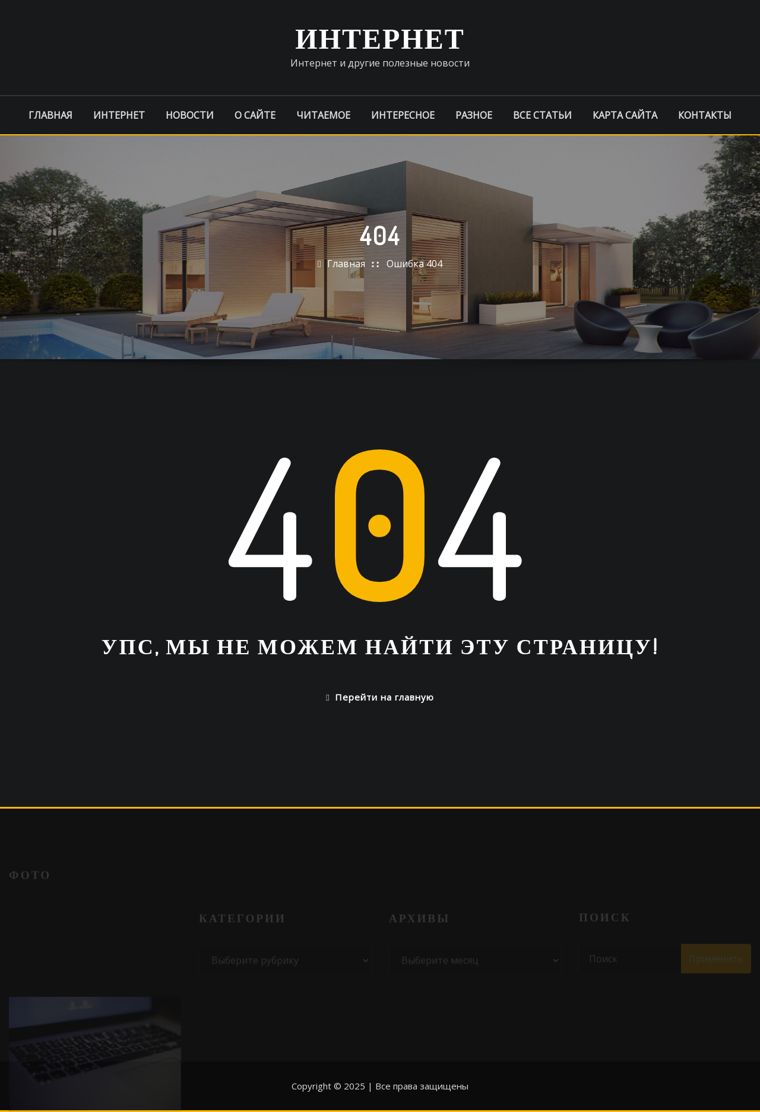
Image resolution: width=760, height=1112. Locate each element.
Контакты (705, 115)
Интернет (379, 37)
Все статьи (542, 115)
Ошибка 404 (414, 263)
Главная (50, 115)
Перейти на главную (379, 697)
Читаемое (323, 115)
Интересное (403, 115)
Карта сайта (625, 115)
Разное (473, 115)
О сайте (255, 115)
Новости (190, 115)
